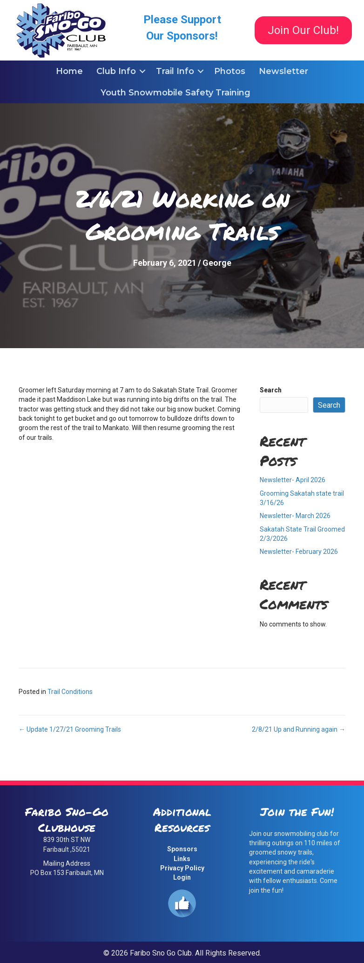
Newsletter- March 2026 (295, 515)
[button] (142, 71)
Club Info (116, 71)
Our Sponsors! (182, 35)
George (216, 263)
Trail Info (175, 71)
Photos (229, 71)
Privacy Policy (182, 868)
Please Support (182, 19)
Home (69, 71)
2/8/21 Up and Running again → (298, 729)
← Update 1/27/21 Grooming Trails (70, 729)
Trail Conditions (70, 691)
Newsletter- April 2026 (292, 480)
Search (271, 390)
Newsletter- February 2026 (299, 551)
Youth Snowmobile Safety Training (175, 93)
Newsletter (283, 71)
